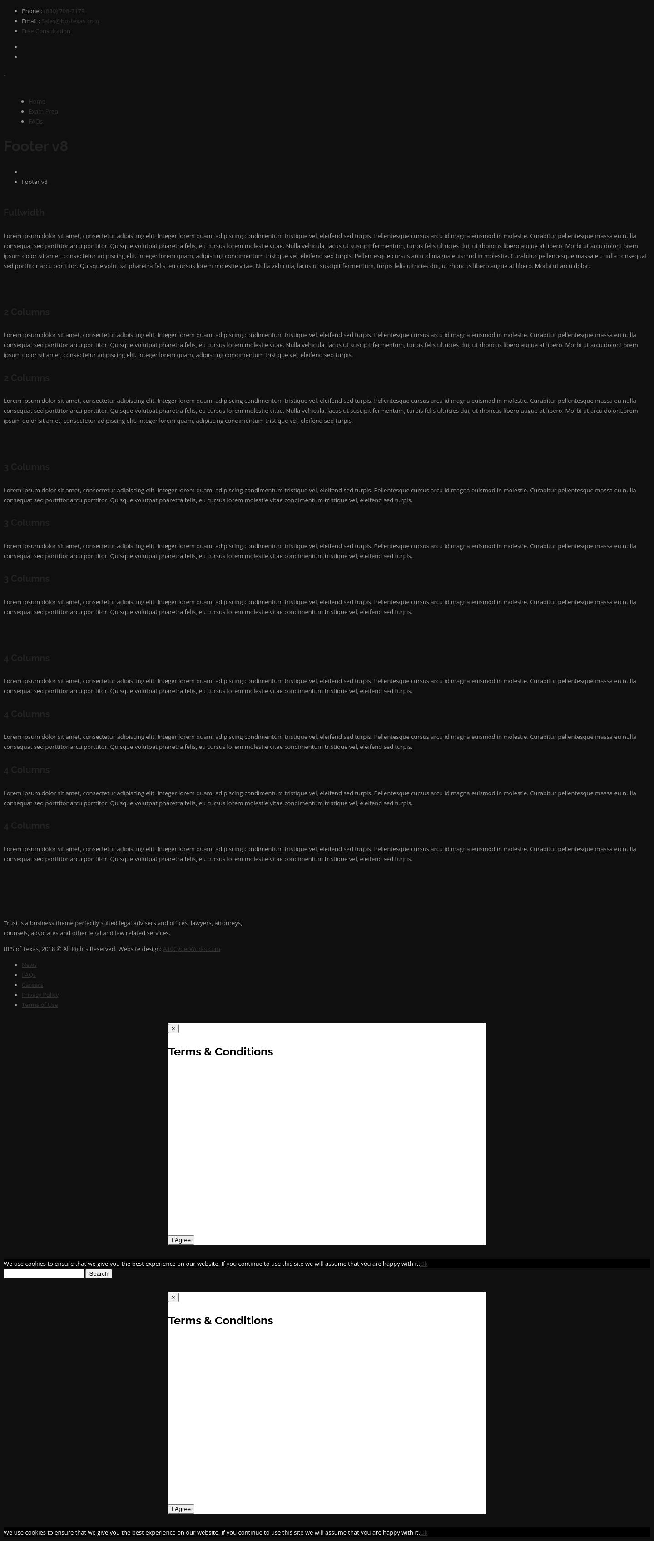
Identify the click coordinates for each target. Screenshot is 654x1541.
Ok (424, 1263)
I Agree (181, 1240)
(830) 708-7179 (64, 11)
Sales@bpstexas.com (70, 21)
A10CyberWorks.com (191, 949)
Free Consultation (46, 31)
